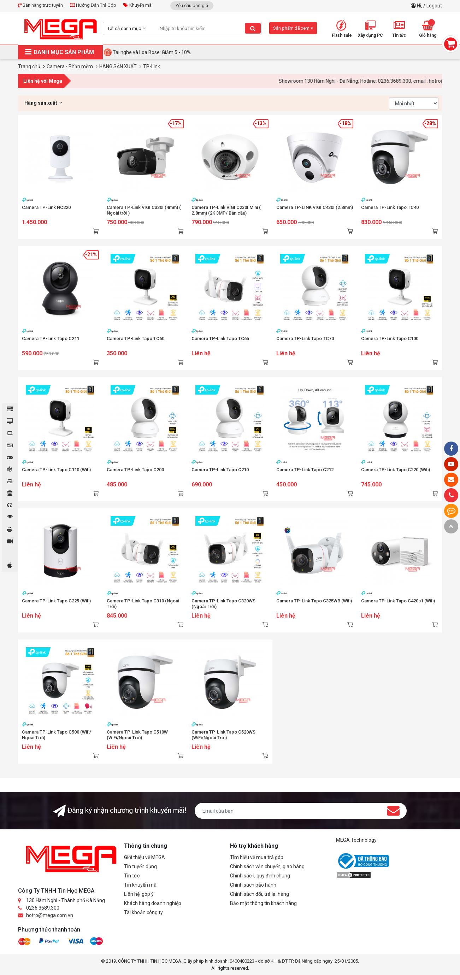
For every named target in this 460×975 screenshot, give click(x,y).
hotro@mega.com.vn (49, 915)
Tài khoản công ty (143, 912)
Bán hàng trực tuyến (40, 5)
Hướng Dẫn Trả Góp (93, 5)
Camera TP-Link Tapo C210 (220, 469)
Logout (434, 5)
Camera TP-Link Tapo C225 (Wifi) (56, 600)
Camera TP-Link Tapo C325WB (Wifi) (314, 600)
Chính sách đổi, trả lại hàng (259, 894)
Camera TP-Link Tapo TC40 (390, 207)
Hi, (420, 5)
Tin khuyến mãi (141, 885)
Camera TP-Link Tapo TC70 (305, 338)
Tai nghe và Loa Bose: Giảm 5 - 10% (152, 52)
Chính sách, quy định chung (260, 875)
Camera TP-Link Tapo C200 (135, 469)
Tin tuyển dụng (140, 866)
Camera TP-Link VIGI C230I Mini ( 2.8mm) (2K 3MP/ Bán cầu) (226, 210)
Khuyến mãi (138, 5)
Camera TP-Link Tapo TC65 (220, 338)
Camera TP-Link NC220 (46, 207)
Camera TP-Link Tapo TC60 (135, 338)
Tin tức (132, 875)
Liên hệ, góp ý (139, 894)
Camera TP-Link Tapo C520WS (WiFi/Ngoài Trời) (223, 734)
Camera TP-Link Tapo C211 (50, 338)
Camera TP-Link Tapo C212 (305, 469)
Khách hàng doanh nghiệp (152, 903)
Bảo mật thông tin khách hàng (263, 903)
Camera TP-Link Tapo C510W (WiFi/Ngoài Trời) (137, 734)
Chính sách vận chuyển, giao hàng (267, 866)
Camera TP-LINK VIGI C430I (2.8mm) (314, 207)
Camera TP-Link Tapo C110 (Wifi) (56, 469)
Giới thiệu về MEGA (144, 857)
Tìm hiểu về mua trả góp (256, 857)
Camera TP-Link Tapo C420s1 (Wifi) (398, 600)
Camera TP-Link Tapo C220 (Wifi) (395, 469)
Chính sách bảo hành (253, 885)
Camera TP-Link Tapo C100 (389, 338)
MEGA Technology (356, 840)
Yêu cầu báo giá (192, 5)
